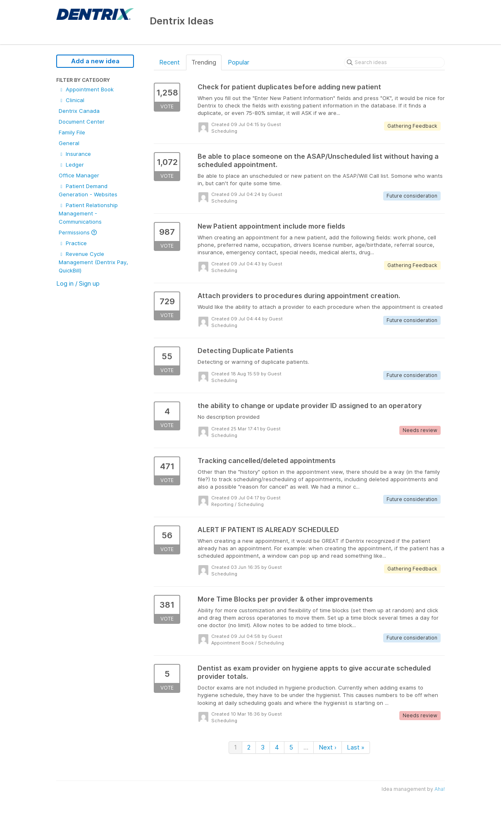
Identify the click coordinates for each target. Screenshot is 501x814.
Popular (238, 62)
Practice (73, 243)
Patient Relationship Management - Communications (88, 213)
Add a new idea (95, 61)
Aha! (439, 789)
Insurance (75, 153)
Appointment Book (86, 89)
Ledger (71, 164)
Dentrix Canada (79, 110)
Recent (169, 62)
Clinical (71, 100)
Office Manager (79, 175)
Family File (72, 132)
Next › (327, 747)
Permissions (78, 232)
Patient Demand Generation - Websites (88, 190)
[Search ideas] (394, 62)
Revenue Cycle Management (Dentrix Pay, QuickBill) (93, 262)
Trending (203, 62)
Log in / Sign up (78, 283)
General (69, 143)
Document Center (82, 121)
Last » (356, 747)
